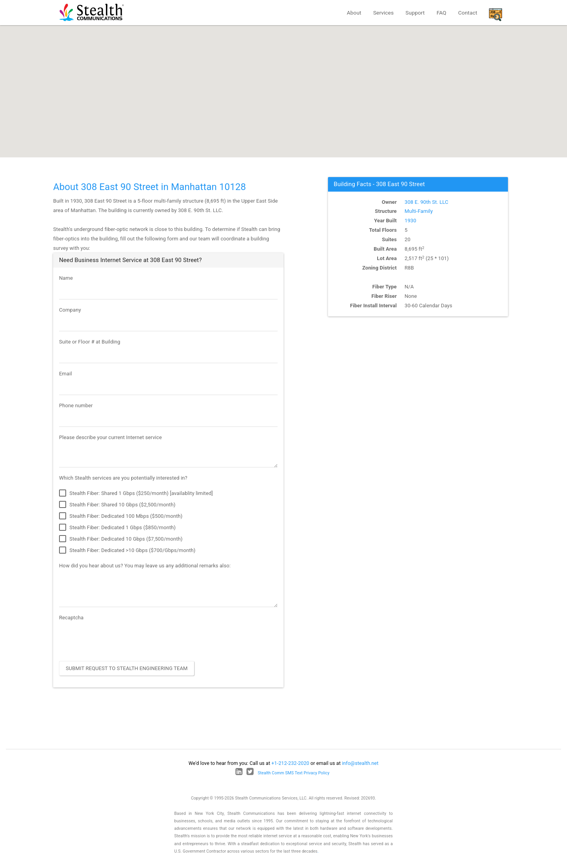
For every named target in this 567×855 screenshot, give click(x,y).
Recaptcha (71, 617)
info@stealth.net (360, 763)
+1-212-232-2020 (290, 763)
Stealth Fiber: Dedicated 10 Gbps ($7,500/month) (121, 539)
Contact (467, 12)
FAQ (442, 12)
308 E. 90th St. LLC (426, 202)
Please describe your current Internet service (110, 437)
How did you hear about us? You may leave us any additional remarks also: (145, 566)
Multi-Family (419, 211)
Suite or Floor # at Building (89, 342)
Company (70, 310)
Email (65, 374)
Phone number (76, 405)
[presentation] (119, 639)
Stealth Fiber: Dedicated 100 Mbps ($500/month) (120, 516)
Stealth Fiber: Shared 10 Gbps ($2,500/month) (117, 505)
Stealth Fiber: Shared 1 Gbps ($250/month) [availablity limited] (136, 493)
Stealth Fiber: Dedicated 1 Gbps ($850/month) (117, 527)
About (354, 12)
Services (383, 12)
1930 (411, 220)
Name (66, 278)
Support (415, 12)
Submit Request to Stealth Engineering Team (127, 668)
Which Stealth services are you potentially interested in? (123, 478)
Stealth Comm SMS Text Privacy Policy (294, 773)
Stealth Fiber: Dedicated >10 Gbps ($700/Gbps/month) (127, 550)
